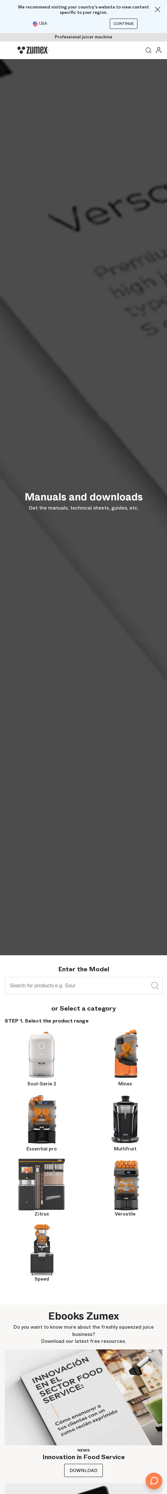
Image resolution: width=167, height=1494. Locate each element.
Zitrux (42, 1213)
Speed (42, 1279)
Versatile (125, 1213)
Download (83, 1470)
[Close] (157, 9)
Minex (125, 1083)
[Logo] (33, 50)
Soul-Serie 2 (41, 1083)
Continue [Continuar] (124, 23)
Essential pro (41, 1148)
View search (148, 50)
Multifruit (125, 1148)
